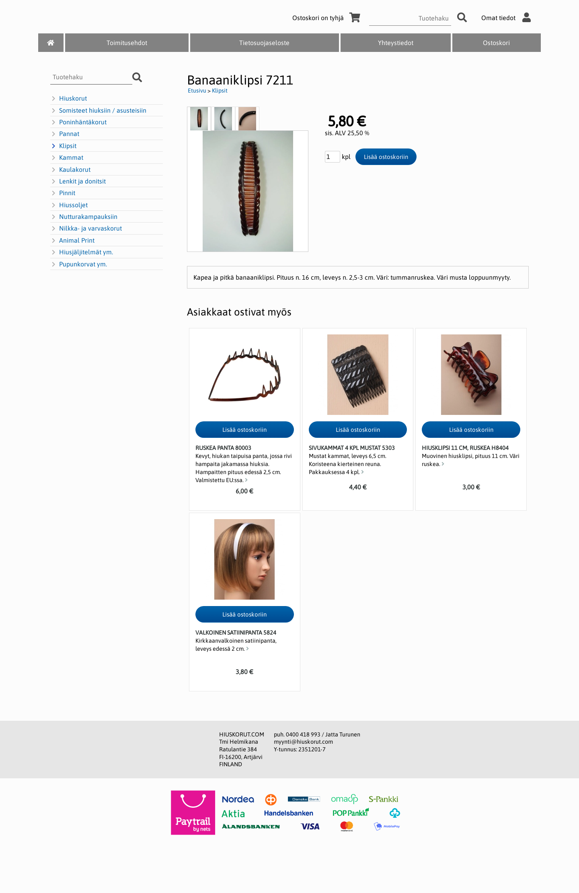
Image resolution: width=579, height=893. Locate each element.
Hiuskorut (68, 99)
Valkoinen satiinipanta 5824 (235, 632)
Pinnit (62, 193)
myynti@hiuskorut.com (303, 741)
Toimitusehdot (127, 42)
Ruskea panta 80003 (223, 448)
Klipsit (63, 146)
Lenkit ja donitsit (78, 181)
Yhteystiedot (395, 42)
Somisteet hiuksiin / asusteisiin (98, 111)
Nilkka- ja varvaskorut (86, 229)
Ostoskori (496, 42)
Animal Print (72, 241)
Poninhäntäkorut (78, 122)
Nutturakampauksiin (83, 217)
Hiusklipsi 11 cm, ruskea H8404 (465, 448)
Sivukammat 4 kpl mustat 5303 (352, 448)
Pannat (64, 134)
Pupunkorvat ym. (78, 264)
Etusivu (197, 90)
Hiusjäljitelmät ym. (81, 252)
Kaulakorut (70, 170)
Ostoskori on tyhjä (327, 17)
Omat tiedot (508, 17)
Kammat (66, 158)
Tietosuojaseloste (264, 42)
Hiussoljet (69, 205)
